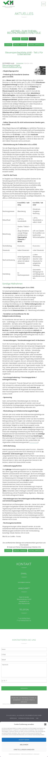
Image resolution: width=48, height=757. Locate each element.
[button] (45, 724)
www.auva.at (33, 442)
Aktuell (16, 39)
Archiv (24, 39)
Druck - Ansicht (20, 44)
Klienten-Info (28, 63)
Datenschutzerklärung (14, 754)
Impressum (36, 754)
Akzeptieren (24, 740)
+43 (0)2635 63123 (24, 618)
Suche (32, 39)
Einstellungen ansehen (24, 749)
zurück (8, 44)
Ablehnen (24, 744)
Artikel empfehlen (36, 44)
